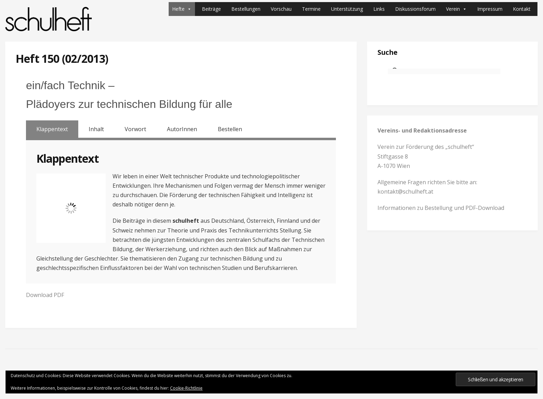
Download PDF (45, 295)
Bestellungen (245, 9)
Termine (311, 9)
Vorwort (135, 129)
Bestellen (230, 129)
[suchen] (444, 71)
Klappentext (52, 129)
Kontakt (522, 9)
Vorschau (281, 9)
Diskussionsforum (415, 9)
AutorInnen (182, 129)
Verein (456, 9)
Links (379, 9)
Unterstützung (347, 9)
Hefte (182, 9)
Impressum (489, 9)
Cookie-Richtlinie (186, 388)
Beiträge (211, 9)
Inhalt (96, 129)
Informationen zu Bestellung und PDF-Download (440, 208)
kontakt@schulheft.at (405, 191)
